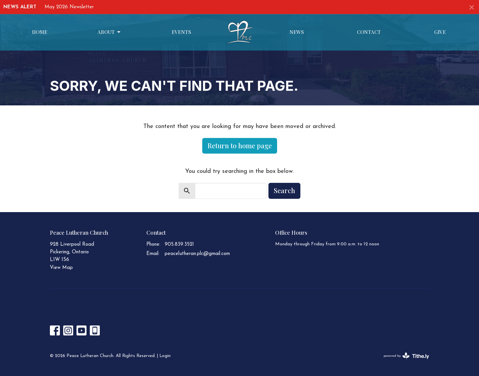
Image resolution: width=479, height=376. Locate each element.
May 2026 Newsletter (69, 7)
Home (39, 32)
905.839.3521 (179, 244)
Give (440, 32)
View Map (61, 267)
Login (165, 356)
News (296, 32)
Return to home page (240, 145)
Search (284, 190)
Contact (369, 32)
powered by (406, 355)
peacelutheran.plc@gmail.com (197, 253)
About (109, 32)
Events (181, 32)
